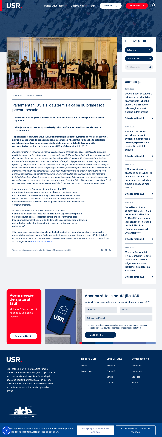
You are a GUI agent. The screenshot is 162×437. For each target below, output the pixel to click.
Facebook (137, 365)
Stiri (93, 5)
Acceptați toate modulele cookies (95, 430)
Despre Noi (79, 5)
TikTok (135, 382)
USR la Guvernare (55, 5)
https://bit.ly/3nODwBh (42, 241)
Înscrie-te (110, 365)
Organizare (86, 371)
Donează (110, 371)
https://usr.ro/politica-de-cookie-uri (41, 431)
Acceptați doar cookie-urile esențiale (135, 430)
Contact (110, 382)
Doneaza (137, 5)
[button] (6, 430)
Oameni (85, 365)
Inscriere (110, 5)
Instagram (137, 371)
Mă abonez (97, 335)
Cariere (109, 377)
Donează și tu (23, 336)
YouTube (136, 377)
